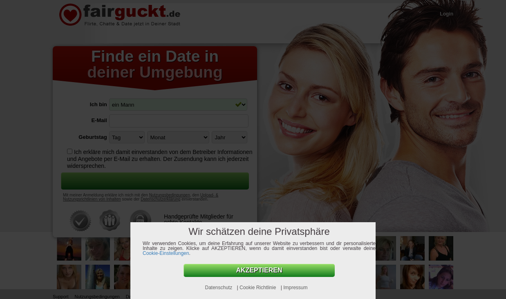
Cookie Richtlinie (259, 287)
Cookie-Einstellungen (166, 253)
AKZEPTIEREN (259, 270)
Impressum (295, 287)
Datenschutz (219, 287)
